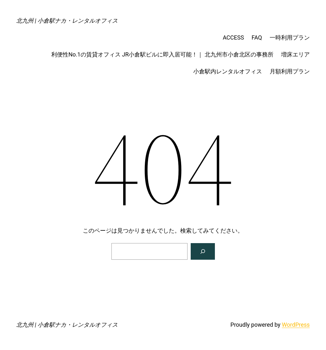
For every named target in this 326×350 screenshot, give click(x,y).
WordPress (295, 324)
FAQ (257, 37)
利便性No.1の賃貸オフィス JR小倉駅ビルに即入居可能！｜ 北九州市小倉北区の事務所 (162, 54)
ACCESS (233, 37)
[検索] (203, 251)
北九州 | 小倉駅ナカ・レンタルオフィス (67, 20)
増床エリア (295, 54)
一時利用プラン (290, 37)
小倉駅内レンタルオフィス (227, 71)
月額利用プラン (290, 71)
